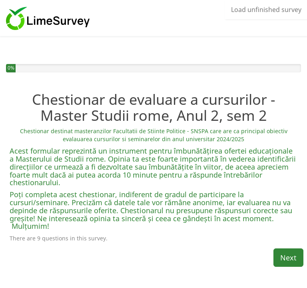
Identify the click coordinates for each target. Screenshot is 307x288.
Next (288, 257)
